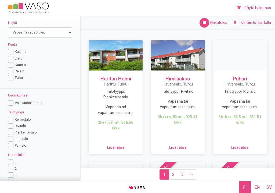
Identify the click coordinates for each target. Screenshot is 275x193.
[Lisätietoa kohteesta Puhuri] (240, 147)
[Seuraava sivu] (191, 174)
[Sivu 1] (164, 174)
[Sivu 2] (173, 174)
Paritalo (20, 145)
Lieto (19, 58)
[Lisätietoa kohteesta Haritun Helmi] (116, 147)
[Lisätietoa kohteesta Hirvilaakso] (178, 147)
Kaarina (20, 52)
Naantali (21, 65)
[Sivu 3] (182, 174)
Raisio (19, 71)
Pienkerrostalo (26, 132)
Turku (19, 78)
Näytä (12, 23)
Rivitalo (20, 126)
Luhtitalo (21, 139)
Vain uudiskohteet (28, 103)
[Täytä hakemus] (252, 8)
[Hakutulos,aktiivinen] (213, 23)
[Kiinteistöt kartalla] (250, 23)
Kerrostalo (23, 119)
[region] (40, 98)
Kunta (12, 44)
